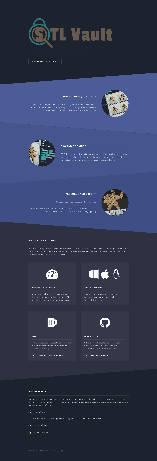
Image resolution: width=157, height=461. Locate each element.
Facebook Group (40, 425)
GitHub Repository (41, 432)
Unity (100, 294)
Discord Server (39, 412)
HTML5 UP (60, 450)
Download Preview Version (45, 61)
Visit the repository (100, 355)
